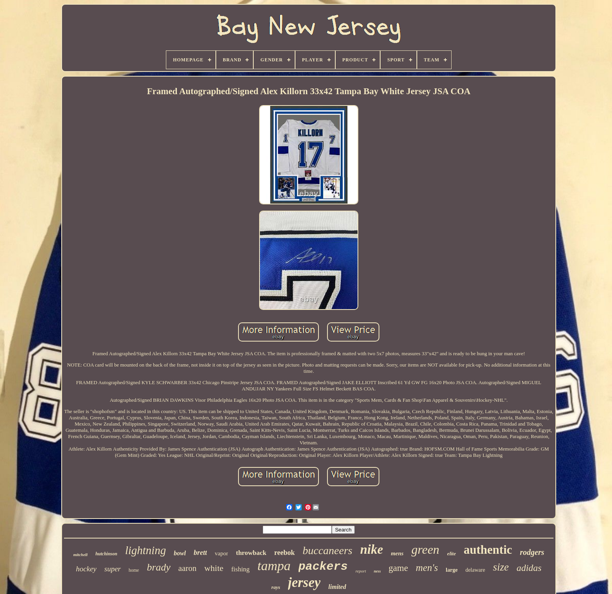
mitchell (80, 554)
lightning (145, 550)
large (451, 570)
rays (275, 587)
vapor (221, 553)
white (213, 568)
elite (451, 553)
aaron (187, 568)
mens (397, 553)
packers (323, 566)
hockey (86, 569)
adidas (528, 568)
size (501, 567)
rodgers (532, 552)
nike (371, 549)
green (425, 549)
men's (427, 567)
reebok (284, 552)
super (112, 569)
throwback (251, 552)
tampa (274, 565)
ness (377, 571)
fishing (240, 569)
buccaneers (327, 550)
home (134, 570)
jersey (304, 582)
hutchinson (106, 553)
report (361, 571)
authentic (488, 549)
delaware (475, 570)
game (398, 568)
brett (200, 552)
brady (159, 567)
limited (337, 586)
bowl (180, 553)
